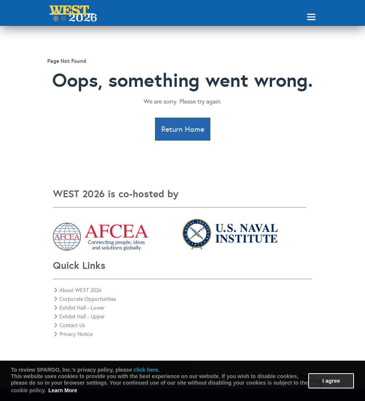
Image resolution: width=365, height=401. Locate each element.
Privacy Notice (73, 334)
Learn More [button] (62, 390)
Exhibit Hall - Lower (79, 308)
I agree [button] (331, 381)
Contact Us (69, 325)
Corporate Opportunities (85, 299)
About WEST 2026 (78, 290)
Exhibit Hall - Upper (79, 316)
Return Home (182, 129)
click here (145, 370)
